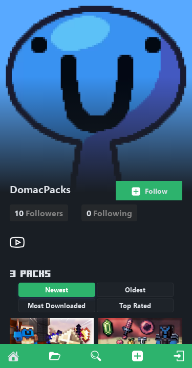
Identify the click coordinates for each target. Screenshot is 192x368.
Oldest (135, 289)
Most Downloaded (57, 305)
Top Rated (135, 305)
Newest (56, 289)
